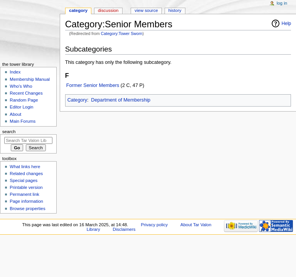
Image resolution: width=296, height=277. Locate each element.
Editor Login (21, 107)
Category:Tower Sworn (122, 33)
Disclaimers (124, 229)
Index (15, 72)
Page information (26, 201)
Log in (282, 3)
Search (9, 131)
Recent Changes (26, 93)
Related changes (26, 173)
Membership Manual (30, 79)
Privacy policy (154, 224)
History (175, 10)
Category (77, 100)
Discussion (108, 10)
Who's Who (21, 86)
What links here (25, 166)
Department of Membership (120, 100)
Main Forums (22, 121)
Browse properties (27, 208)
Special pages (23, 180)
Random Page (24, 100)
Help (286, 23)
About (15, 114)
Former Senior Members (92, 85)
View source (146, 10)
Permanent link (24, 194)
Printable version (26, 187)
